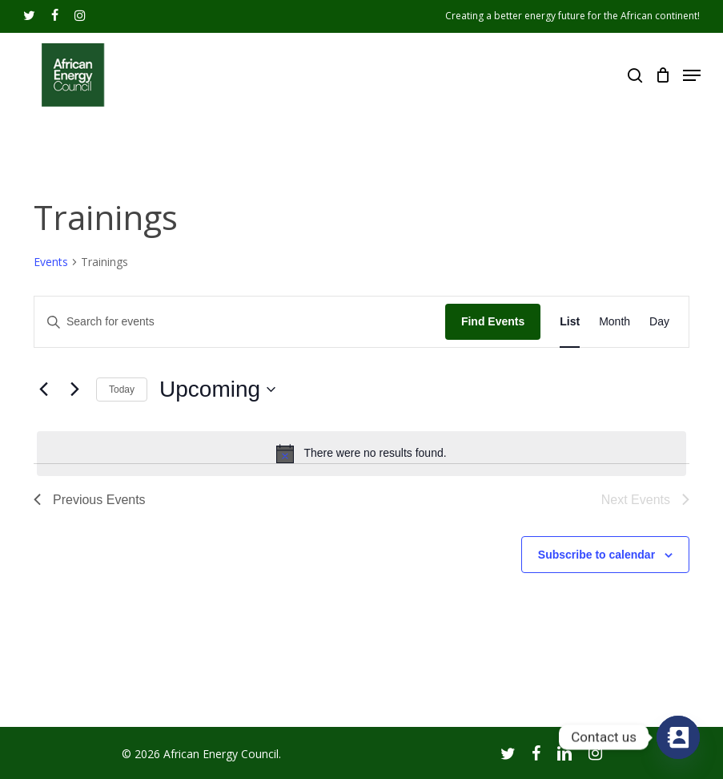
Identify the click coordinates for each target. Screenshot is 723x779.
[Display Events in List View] (570, 322)
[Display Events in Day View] (659, 322)
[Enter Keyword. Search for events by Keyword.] (239, 322)
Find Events (492, 321)
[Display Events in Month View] (614, 322)
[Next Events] (74, 389)
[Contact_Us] (678, 737)
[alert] (361, 453)
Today (122, 389)
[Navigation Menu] (692, 75)
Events (51, 261)
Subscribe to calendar (596, 554)
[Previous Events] (43, 389)
